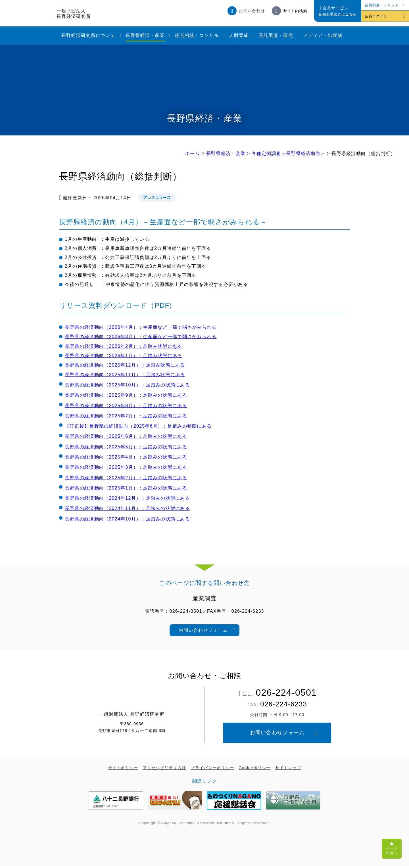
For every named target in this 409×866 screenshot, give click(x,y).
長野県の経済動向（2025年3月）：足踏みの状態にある (126, 467)
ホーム (192, 153)
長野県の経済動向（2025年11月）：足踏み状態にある (125, 374)
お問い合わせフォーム (203, 630)
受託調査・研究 (276, 35)
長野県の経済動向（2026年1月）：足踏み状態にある (123, 355)
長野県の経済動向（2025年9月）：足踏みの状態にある (126, 395)
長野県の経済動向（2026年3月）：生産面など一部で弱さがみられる (141, 336)
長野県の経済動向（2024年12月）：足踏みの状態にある (127, 498)
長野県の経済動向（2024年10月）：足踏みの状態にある (127, 518)
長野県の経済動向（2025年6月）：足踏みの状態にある (126, 436)
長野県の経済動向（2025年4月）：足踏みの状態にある (126, 457)
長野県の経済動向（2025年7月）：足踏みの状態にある (126, 415)
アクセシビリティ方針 (164, 767)
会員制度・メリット (382, 5)
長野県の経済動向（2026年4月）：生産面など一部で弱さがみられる (141, 327)
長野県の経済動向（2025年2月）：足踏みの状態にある (126, 477)
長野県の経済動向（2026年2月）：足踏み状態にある (123, 346)
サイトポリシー (123, 767)
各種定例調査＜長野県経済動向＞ (288, 153)
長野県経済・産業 (145, 35)
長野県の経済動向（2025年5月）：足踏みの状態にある (126, 446)
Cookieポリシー (254, 767)
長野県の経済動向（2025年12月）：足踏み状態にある (125, 365)
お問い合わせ (252, 11)
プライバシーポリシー (212, 767)
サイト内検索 (295, 11)
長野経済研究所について (88, 35)
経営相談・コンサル (197, 35)
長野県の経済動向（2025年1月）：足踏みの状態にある (126, 488)
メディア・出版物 (323, 35)
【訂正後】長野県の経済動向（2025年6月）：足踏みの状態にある (138, 426)
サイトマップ (288, 767)
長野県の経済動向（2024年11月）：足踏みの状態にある (127, 508)
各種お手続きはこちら (337, 14)
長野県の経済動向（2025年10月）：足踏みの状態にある (127, 384)
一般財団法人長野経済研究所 (74, 14)
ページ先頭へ (391, 850)
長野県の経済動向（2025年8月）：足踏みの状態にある (126, 405)
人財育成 (239, 35)
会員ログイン (376, 16)
